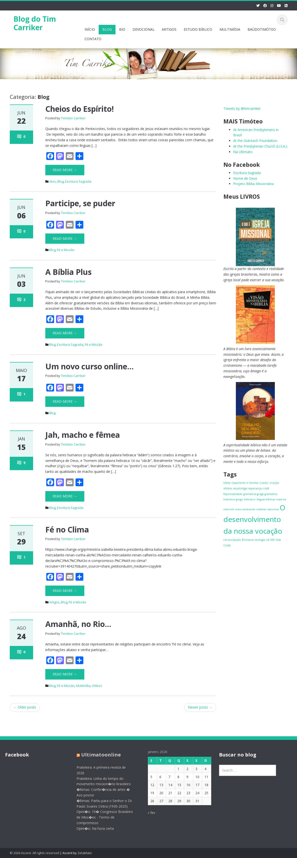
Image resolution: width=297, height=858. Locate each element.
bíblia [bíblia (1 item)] (226, 483)
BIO (122, 29)
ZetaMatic (84, 853)
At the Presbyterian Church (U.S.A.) (260, 146)
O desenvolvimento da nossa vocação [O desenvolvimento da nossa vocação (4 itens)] (254, 519)
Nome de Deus (245, 178)
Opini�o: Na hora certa (91, 828)
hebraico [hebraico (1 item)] (250, 499)
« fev (148, 812)
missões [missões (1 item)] (261, 509)
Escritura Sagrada (78, 181)
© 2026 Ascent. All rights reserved (34, 853)
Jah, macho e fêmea (82, 434)
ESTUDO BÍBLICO (198, 29)
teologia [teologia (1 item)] (260, 539)
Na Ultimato (242, 151)
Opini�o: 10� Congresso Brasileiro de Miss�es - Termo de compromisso (101, 817)
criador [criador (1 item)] (264, 483)
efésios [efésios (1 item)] (227, 488)
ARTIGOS (169, 29)
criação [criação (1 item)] (274, 483)
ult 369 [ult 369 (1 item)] (270, 539)
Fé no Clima (67, 529)
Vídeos (97, 685)
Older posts (24, 707)
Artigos (54, 602)
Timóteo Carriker (73, 118)
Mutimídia (83, 685)
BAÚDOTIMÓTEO (262, 29)
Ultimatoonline (97, 754)
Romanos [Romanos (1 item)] (248, 539)
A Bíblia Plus (68, 272)
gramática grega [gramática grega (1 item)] (253, 494)
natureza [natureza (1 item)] (273, 509)
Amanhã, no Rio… (78, 624)
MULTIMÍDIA (230, 29)
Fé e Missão (66, 250)
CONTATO (93, 39)
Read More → (65, 170)
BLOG (107, 29)
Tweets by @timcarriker (242, 108)
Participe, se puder (80, 203)
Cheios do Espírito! (79, 108)
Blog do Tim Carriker (34, 23)
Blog (60, 181)
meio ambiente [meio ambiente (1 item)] (245, 509)
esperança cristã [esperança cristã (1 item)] (258, 488)
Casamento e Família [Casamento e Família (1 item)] (244, 483)
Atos (52, 181)
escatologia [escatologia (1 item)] (240, 488)
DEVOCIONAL (143, 29)
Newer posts (200, 707)
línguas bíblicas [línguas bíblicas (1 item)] (266, 499)
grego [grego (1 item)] (239, 499)
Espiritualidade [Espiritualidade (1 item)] (232, 494)
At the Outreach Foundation (255, 140)
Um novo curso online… (89, 366)
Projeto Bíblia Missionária (253, 183)
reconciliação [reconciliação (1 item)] (232, 539)
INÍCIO (90, 29)
